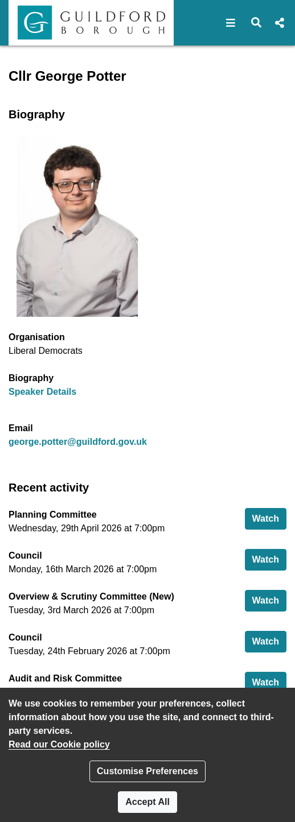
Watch (269, 517)
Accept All (147, 802)
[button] (231, 22)
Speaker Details (42, 391)
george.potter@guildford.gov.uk (78, 442)
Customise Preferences (147, 771)
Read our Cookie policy (59, 744)
